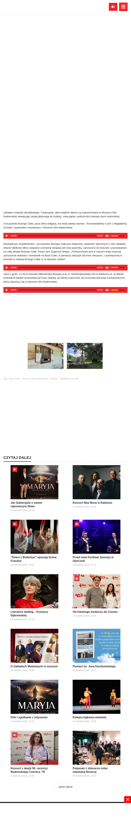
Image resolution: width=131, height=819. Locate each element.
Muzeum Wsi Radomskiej (34, 378)
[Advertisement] (65, 316)
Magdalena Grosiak (69, 378)
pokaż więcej (65, 786)
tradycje (53, 378)
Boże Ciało (14, 378)
